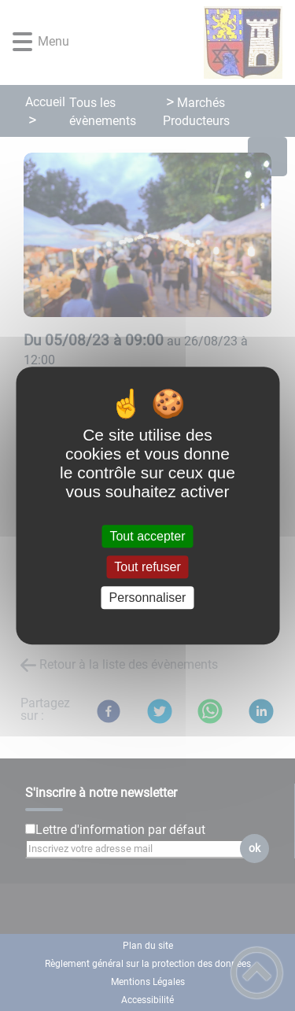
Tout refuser (147, 567)
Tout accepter (147, 536)
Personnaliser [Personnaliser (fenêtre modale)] (147, 597)
